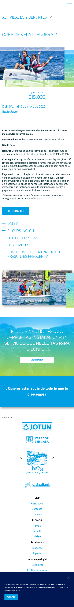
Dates (10, 223)
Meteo (37, 536)
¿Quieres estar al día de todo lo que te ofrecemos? (37, 391)
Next (70, 290)
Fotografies (15, 211)
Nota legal (37, 564)
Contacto (37, 508)
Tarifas (37, 525)
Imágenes (37, 548)
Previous (20, 458)
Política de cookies (37, 570)
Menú (69, 3)
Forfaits (37, 531)
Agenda (37, 553)
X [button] (68, 578)
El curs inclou (18, 231)
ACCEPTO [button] (11, 597)
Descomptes (15, 245)
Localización (37, 360)
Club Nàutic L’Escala (9, 3)
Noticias (37, 514)
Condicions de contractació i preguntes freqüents (31, 254)
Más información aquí (13, 590)
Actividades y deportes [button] (27, 17)
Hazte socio (37, 503)
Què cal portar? (19, 238)
